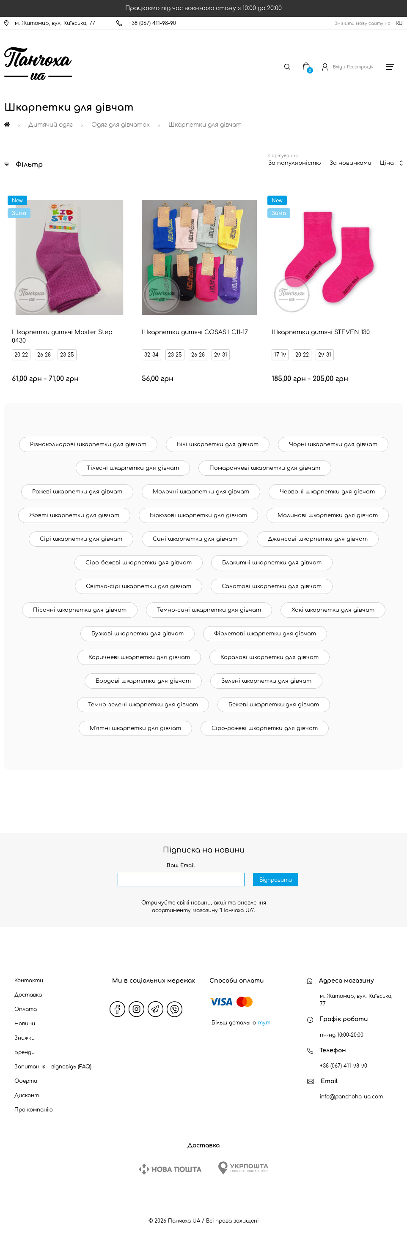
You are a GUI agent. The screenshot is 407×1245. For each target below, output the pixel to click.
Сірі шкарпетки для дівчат (81, 539)
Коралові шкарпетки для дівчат (269, 657)
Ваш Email (181, 866)
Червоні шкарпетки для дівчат (327, 492)
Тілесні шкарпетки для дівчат (133, 468)
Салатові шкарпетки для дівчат (272, 586)
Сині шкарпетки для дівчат (195, 539)
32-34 (151, 355)
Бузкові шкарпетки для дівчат (137, 634)
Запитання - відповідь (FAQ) (52, 1067)
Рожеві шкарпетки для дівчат (77, 492)
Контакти (28, 980)
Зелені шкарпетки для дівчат (266, 681)
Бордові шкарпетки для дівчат (143, 681)
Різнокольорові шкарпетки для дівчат (88, 444)
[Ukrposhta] (243, 1167)
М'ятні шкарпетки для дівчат (135, 728)
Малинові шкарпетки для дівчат (328, 515)
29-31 (220, 355)
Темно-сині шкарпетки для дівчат (209, 610)
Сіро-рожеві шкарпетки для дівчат (265, 728)
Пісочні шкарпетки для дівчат (79, 610)
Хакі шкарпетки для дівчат (333, 610)
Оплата (25, 1009)
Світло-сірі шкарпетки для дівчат (138, 586)
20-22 (21, 355)
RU (399, 23)
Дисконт (26, 1095)
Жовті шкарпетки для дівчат (74, 515)
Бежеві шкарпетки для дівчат (273, 705)
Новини (24, 1024)
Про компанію (33, 1110)
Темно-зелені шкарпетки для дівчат (143, 705)
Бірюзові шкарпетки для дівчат (198, 515)
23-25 (67, 355)
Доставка (28, 995)
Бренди (24, 1052)
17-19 (280, 355)
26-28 (44, 355)
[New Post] (170, 1169)
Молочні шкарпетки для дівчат (201, 492)
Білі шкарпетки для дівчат (217, 444)
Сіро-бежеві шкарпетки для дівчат (138, 563)
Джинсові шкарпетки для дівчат (318, 539)
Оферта (25, 1081)
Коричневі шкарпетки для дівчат (139, 657)
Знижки (24, 1038)
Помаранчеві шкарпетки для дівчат (264, 468)
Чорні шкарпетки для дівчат (333, 444)
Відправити (275, 880)
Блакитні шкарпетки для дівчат (272, 563)
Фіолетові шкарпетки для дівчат (265, 634)
